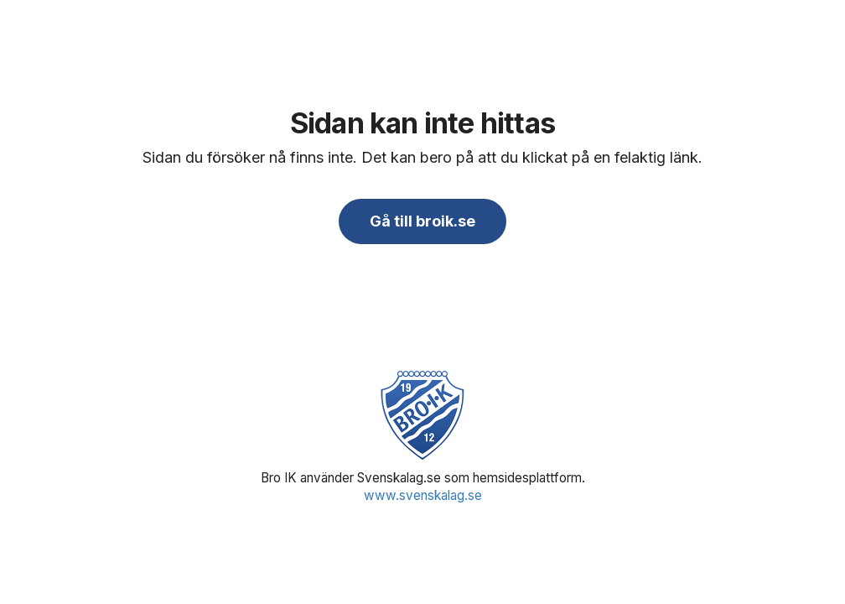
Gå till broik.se (422, 221)
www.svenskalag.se (423, 495)
